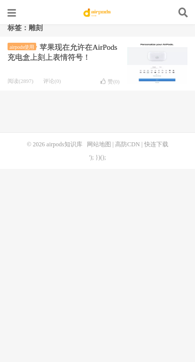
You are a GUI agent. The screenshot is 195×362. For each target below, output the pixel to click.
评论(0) (52, 81)
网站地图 (99, 144)
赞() (110, 81)
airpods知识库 (97, 13)
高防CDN (127, 144)
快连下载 (156, 144)
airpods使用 (23, 47)
